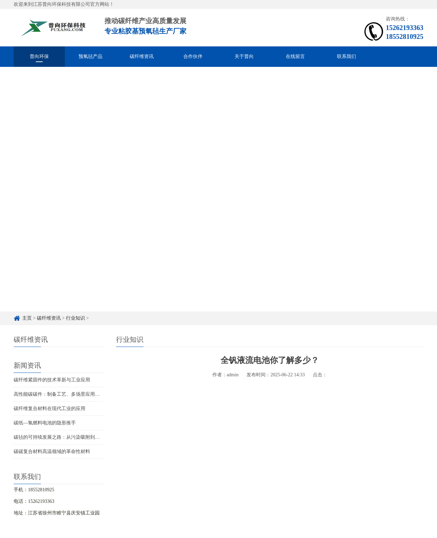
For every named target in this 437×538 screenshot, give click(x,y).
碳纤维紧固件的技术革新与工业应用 (52, 379)
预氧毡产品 (90, 56)
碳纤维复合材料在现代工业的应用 (49, 408)
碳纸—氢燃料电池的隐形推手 (45, 422)
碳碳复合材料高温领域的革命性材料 (52, 451)
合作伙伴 (192, 56)
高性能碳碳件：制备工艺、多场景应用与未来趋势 (66, 394)
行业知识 (75, 318)
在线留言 (295, 56)
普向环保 (39, 56)
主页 (27, 318)
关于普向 (244, 56)
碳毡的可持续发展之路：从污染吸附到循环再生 (64, 437)
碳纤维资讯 (142, 56)
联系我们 (346, 56)
